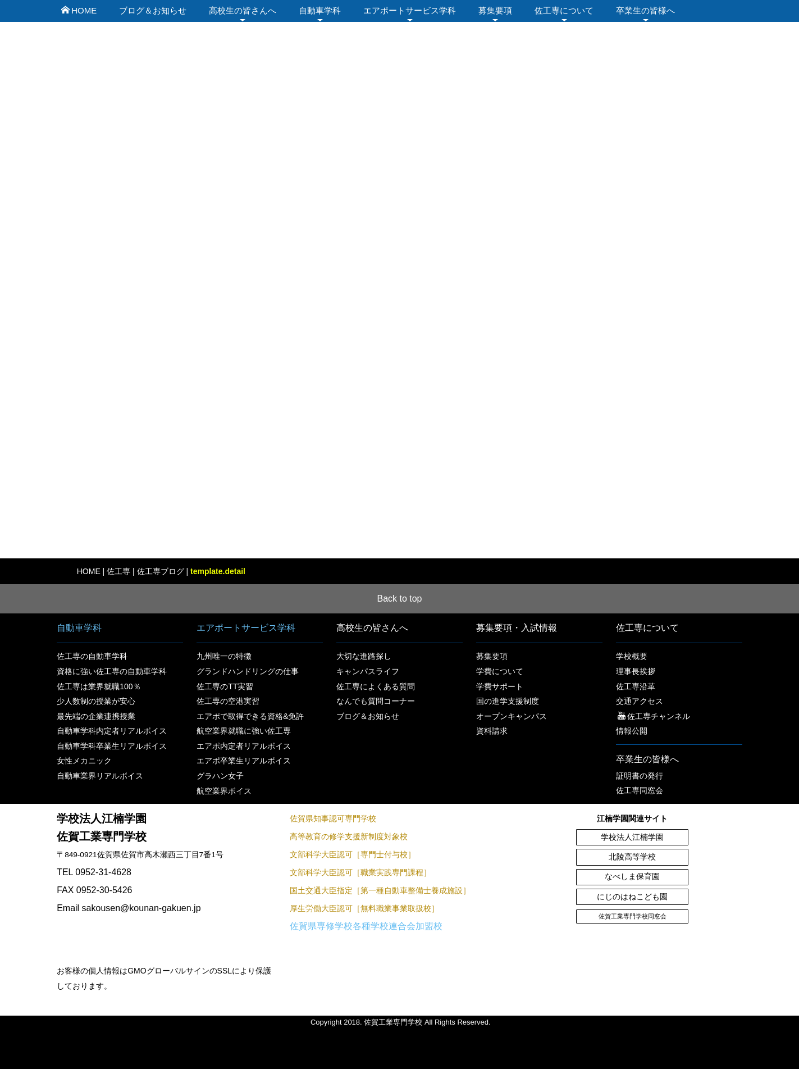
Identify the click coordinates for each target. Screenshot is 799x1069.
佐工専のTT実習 (225, 686)
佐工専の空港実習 (228, 701)
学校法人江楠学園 (632, 837)
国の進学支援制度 (507, 701)
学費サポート (499, 686)
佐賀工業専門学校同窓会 (632, 916)
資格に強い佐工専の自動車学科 (112, 671)
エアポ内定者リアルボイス (244, 746)
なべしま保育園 (632, 876)
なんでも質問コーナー (375, 701)
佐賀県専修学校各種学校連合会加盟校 (366, 926)
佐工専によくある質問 (375, 686)
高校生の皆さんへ (242, 10)
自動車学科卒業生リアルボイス (112, 746)
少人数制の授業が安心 (96, 701)
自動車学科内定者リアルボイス (112, 730)
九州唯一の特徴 (224, 656)
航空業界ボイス (224, 790)
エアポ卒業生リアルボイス (244, 760)
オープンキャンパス (511, 716)
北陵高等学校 (632, 857)
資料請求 (492, 730)
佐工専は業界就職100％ (98, 686)
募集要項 (495, 10)
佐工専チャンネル (654, 716)
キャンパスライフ (367, 671)
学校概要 (631, 656)
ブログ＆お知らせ (152, 10)
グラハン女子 (220, 775)
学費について (499, 671)
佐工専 (118, 571)
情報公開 (631, 730)
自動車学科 (320, 10)
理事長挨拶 (635, 671)
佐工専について (564, 10)
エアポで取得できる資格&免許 (250, 716)
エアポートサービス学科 (409, 10)
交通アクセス (639, 701)
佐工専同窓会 (639, 790)
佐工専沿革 (635, 686)
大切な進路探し (363, 656)
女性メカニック (84, 760)
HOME (79, 10)
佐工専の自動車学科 (92, 656)
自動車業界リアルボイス (100, 775)
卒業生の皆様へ (645, 10)
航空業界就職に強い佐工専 (244, 730)
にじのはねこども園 (632, 897)
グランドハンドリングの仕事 (248, 671)
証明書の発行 (639, 775)
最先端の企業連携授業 (96, 716)
